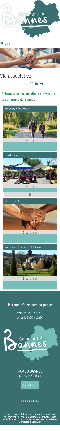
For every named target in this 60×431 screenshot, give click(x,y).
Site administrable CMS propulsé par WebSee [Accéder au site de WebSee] (29, 418)
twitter (26, 83)
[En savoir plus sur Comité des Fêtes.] (30, 186)
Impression (41, 83)
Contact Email (30, 385)
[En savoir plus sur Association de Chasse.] (30, 140)
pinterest (31, 83)
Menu (7, 43)
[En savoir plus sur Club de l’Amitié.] (30, 232)
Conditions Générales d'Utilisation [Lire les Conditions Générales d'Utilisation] (38, 420)
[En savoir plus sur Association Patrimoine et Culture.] (30, 278)
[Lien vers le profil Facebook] (30, 194)
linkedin (36, 83)
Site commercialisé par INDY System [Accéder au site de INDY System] (23, 414)
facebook (21, 83)
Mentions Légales (30, 400)
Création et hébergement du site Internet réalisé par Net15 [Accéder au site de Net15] (29, 415)
